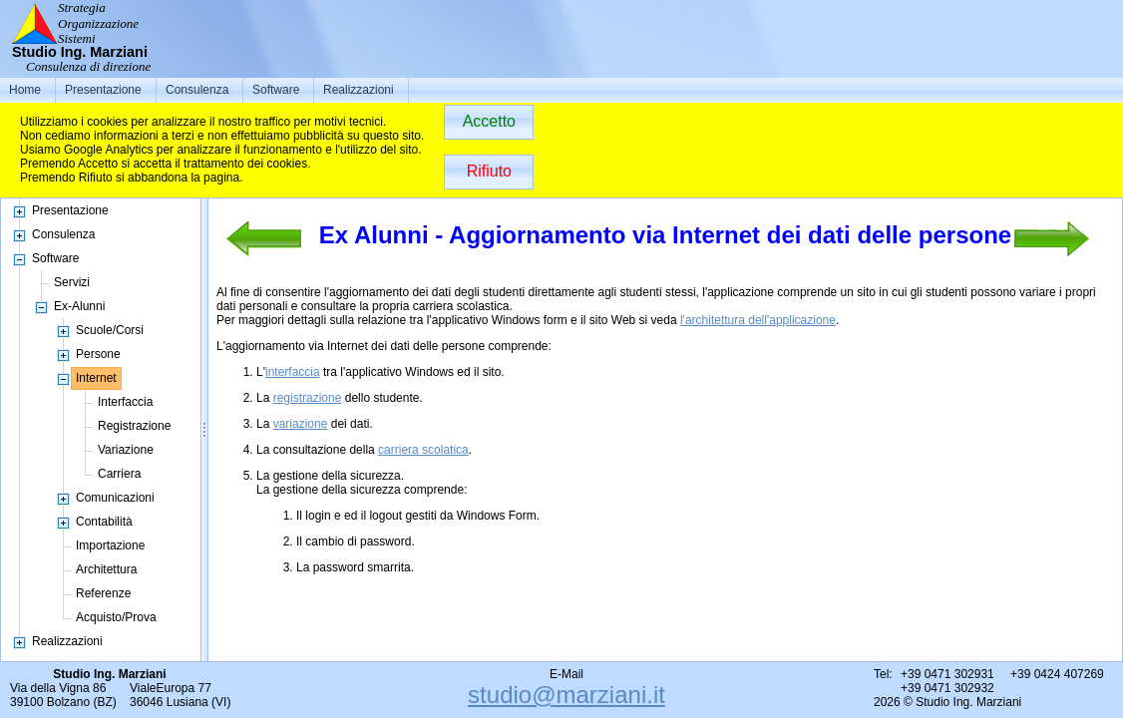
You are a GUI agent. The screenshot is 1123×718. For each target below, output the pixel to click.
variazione (300, 424)
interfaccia (292, 372)
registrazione (307, 398)
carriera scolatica (423, 450)
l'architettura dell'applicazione (758, 320)
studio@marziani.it (566, 694)
